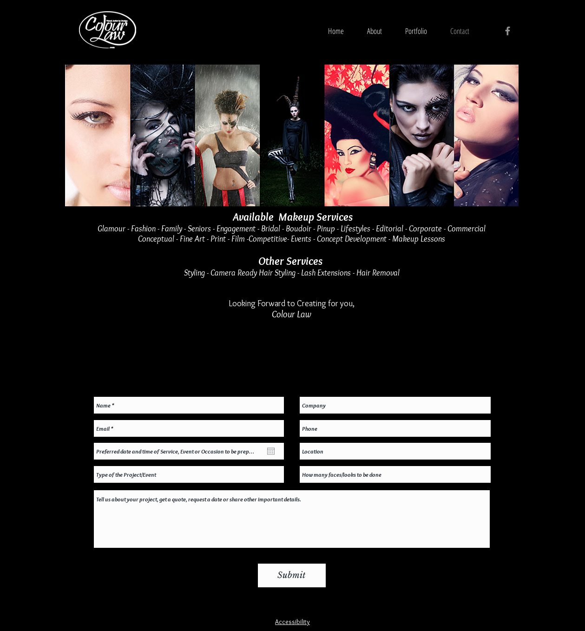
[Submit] (292, 575)
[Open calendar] (271, 451)
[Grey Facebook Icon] (507, 31)
